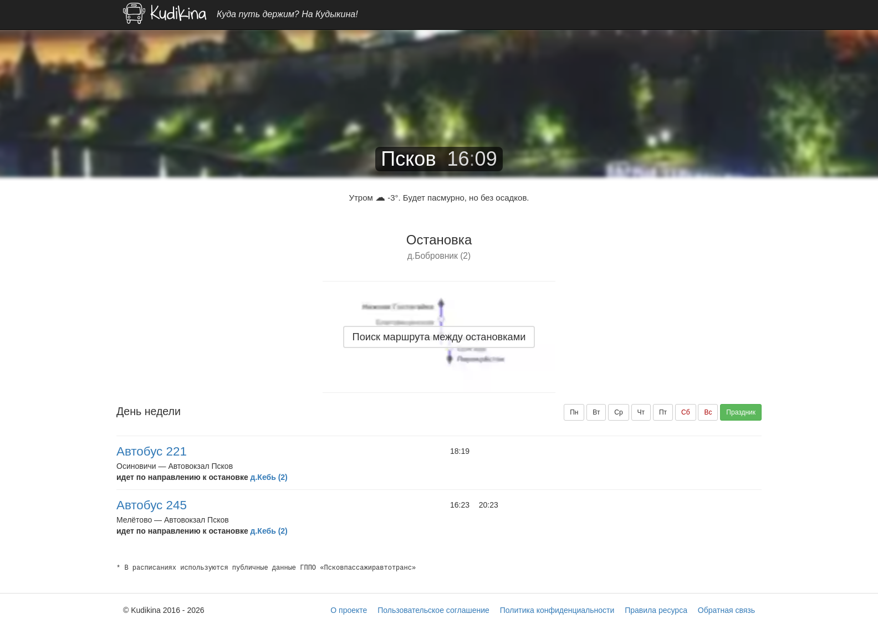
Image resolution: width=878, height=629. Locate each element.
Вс (708, 412)
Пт (663, 412)
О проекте (348, 610)
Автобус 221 (151, 451)
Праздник (741, 412)
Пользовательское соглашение (433, 610)
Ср (618, 412)
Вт (596, 412)
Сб (685, 412)
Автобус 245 (151, 505)
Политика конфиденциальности (557, 610)
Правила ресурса (656, 610)
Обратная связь (726, 610)
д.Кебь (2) (269, 477)
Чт (641, 412)
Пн (574, 412)
